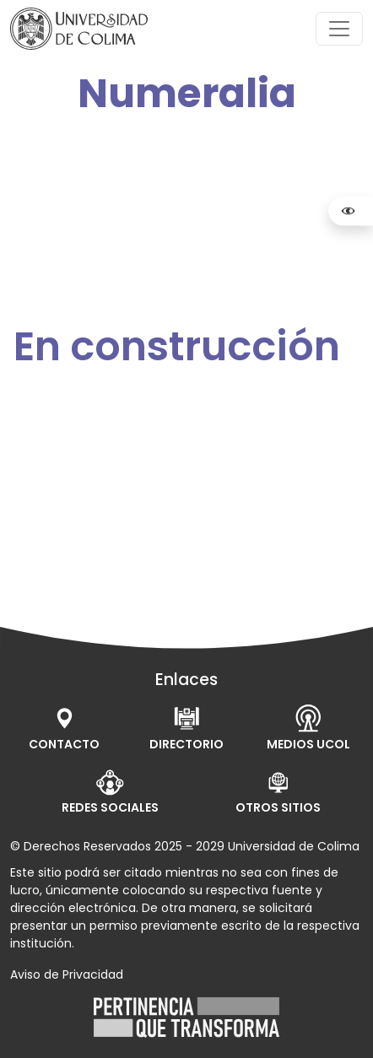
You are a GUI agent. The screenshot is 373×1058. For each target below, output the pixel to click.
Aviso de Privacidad (66, 974)
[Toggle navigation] (339, 29)
